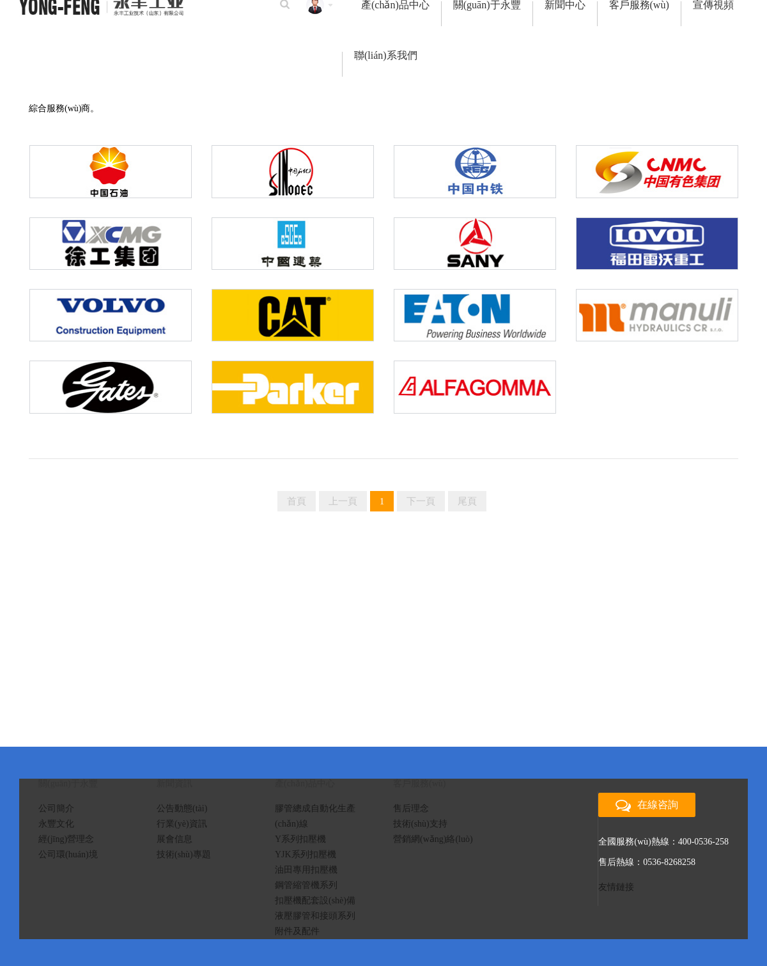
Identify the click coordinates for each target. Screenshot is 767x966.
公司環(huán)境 (68, 854)
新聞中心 (565, 5)
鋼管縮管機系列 (306, 885)
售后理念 (411, 808)
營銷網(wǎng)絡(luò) (433, 839)
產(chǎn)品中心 (395, 5)
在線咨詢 (647, 805)
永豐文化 (56, 824)
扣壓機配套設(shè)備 (315, 900)
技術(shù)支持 (420, 824)
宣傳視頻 (713, 5)
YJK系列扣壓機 (305, 854)
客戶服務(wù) (639, 5)
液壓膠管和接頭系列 (315, 916)
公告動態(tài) (182, 808)
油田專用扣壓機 (306, 870)
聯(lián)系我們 (385, 56)
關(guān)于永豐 (487, 5)
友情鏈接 (616, 887)
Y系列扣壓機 (300, 839)
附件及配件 (297, 931)
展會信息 (174, 839)
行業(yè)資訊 (182, 824)
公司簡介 (56, 808)
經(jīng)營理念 (66, 839)
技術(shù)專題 (184, 854)
